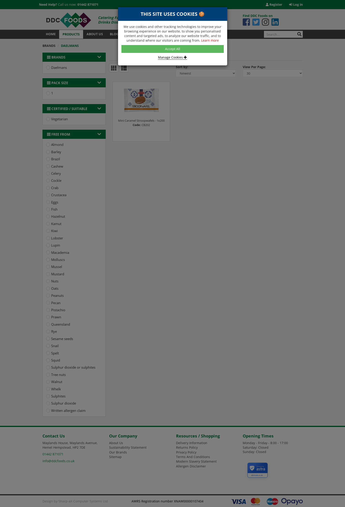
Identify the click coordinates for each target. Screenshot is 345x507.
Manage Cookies (172, 57)
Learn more (210, 40)
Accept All (172, 49)
